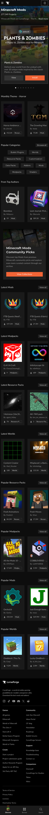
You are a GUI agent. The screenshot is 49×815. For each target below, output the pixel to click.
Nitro (28, 781)
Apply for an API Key (11, 767)
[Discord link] (18, 701)
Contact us (30, 759)
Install (35, 78)
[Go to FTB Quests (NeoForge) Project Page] (12, 310)
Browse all (41, 145)
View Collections (24, 274)
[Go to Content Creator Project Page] (12, 456)
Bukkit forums (31, 736)
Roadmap (30, 732)
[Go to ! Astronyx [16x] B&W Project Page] (12, 407)
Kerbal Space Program (11, 736)
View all (43, 287)
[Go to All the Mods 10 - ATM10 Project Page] (12, 554)
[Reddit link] (28, 701)
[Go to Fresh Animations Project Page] (12, 505)
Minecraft (6, 719)
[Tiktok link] (8, 701)
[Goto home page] (8, 3)
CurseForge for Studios (35, 773)
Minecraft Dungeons (11, 740)
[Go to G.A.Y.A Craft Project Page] (12, 359)
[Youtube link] (13, 701)
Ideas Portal (30, 719)
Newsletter (30, 728)
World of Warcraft (10, 723)
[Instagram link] (4, 701)
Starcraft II (7, 732)
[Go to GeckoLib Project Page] (12, 603)
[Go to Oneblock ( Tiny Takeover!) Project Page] (12, 652)
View (13, 78)
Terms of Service (9, 790)
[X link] (23, 701)
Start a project (8, 755)
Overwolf (29, 769)
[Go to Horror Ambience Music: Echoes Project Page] (12, 119)
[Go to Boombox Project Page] (12, 204)
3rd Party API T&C (10, 771)
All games (6, 715)
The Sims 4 (7, 728)
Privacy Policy (8, 795)
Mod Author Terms (9, 803)
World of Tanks (8, 744)
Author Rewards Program (12, 763)
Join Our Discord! (33, 715)
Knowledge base (32, 750)
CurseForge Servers (33, 740)
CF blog (29, 723)
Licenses (6, 799)
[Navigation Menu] (2, 3)
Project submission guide (12, 759)
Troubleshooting (32, 755)
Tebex (28, 777)
